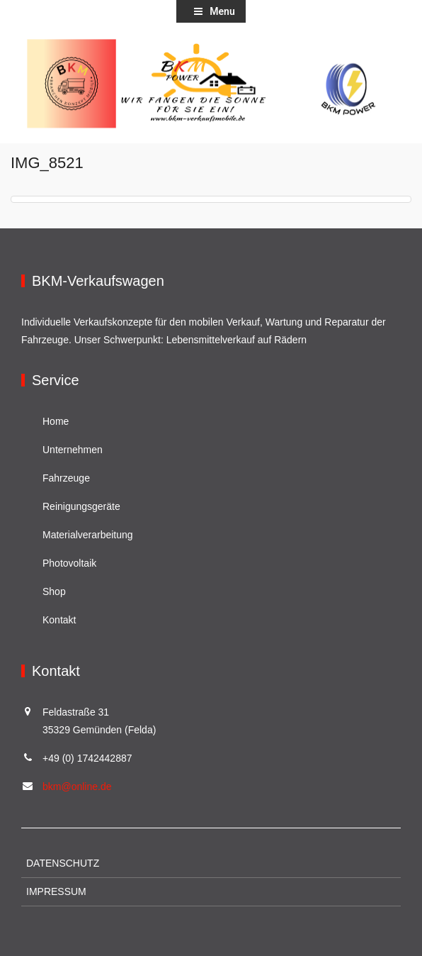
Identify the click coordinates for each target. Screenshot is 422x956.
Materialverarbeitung (87, 534)
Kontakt (59, 620)
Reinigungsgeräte (81, 506)
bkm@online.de (77, 786)
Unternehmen (72, 449)
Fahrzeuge (66, 478)
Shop (54, 591)
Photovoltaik (69, 563)
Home (55, 421)
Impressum (56, 891)
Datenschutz (62, 863)
